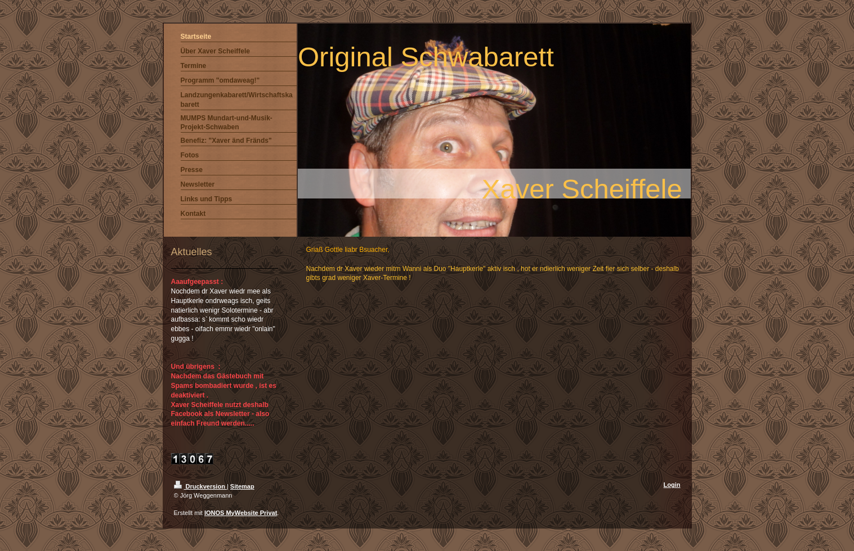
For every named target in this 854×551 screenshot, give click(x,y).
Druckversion (200, 486)
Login (672, 484)
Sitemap (242, 486)
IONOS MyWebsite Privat (240, 512)
